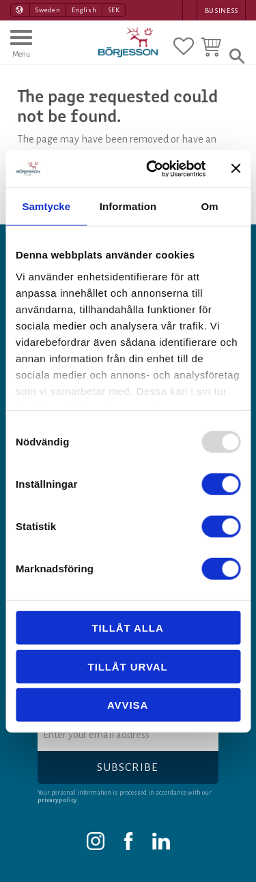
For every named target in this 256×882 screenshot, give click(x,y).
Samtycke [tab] (46, 206)
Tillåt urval (128, 666)
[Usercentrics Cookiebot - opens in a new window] (152, 168)
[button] (21, 49)
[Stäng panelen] (235, 168)
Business (221, 10)
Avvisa (127, 705)
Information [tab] (128, 206)
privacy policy (57, 800)
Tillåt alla (127, 628)
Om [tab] (209, 206)
